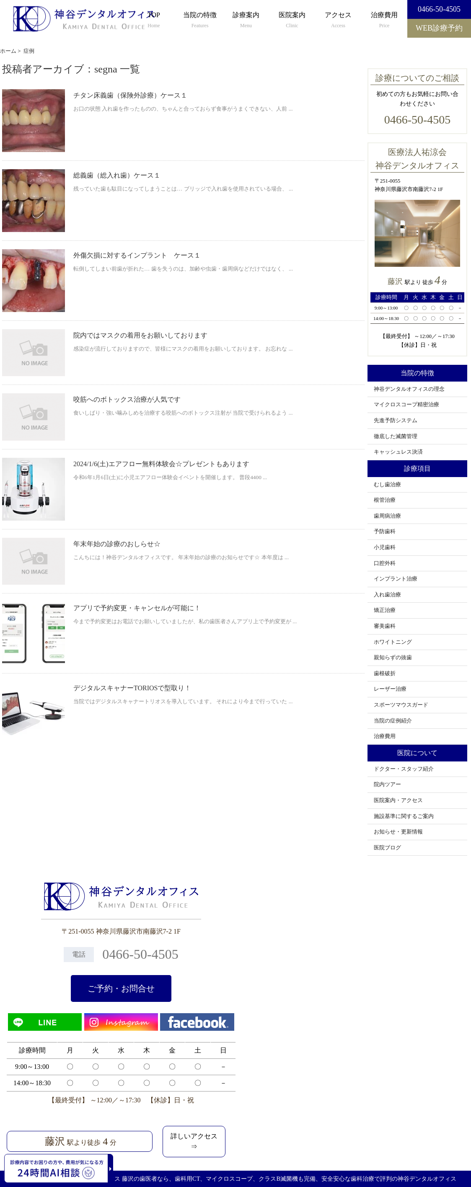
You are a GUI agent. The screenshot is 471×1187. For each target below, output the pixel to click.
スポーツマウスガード (401, 705)
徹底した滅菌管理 (395, 436)
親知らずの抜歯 (393, 658)
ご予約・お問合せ (121, 988)
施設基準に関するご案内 (404, 816)
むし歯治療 (387, 485)
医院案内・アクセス (398, 800)
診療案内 (246, 20)
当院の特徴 (200, 20)
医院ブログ (387, 848)
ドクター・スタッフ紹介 (404, 769)
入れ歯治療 (387, 595)
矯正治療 (385, 610)
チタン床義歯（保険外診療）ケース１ (130, 95)
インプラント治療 (395, 579)
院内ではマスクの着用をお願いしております (140, 335)
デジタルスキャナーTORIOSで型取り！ (132, 688)
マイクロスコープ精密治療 (406, 405)
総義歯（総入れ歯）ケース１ (116, 175)
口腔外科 (385, 563)
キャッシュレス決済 (398, 452)
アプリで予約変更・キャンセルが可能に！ (137, 608)
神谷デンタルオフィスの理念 (409, 389)
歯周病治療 (387, 516)
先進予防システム (395, 420)
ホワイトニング (393, 642)
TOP (154, 20)
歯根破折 (385, 673)
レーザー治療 (390, 689)
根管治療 (385, 500)
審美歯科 (385, 626)
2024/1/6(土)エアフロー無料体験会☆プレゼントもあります (161, 463)
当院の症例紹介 (393, 721)
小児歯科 (385, 547)
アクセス (338, 20)
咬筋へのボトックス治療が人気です (127, 399)
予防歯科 (385, 531)
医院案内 (292, 20)
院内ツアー (387, 784)
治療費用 (384, 20)
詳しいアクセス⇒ (194, 1142)
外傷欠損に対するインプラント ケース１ (137, 255)
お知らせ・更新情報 (398, 832)
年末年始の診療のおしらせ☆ (116, 543)
